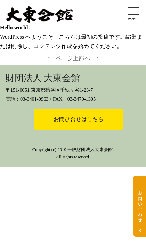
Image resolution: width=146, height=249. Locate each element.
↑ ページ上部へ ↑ (73, 58)
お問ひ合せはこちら (79, 119)
